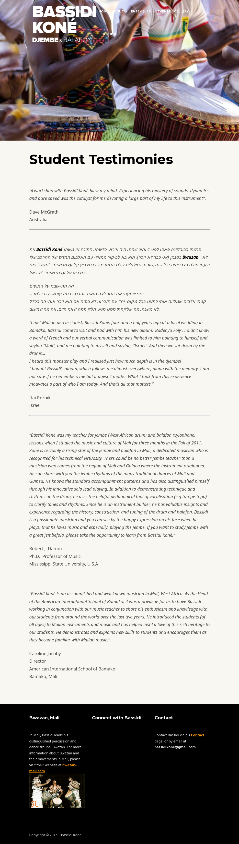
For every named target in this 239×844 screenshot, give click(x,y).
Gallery (181, 11)
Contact (125, 33)
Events (164, 11)
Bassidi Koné (49, 249)
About (118, 11)
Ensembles (140, 11)
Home (104, 11)
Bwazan (190, 257)
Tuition (109, 34)
